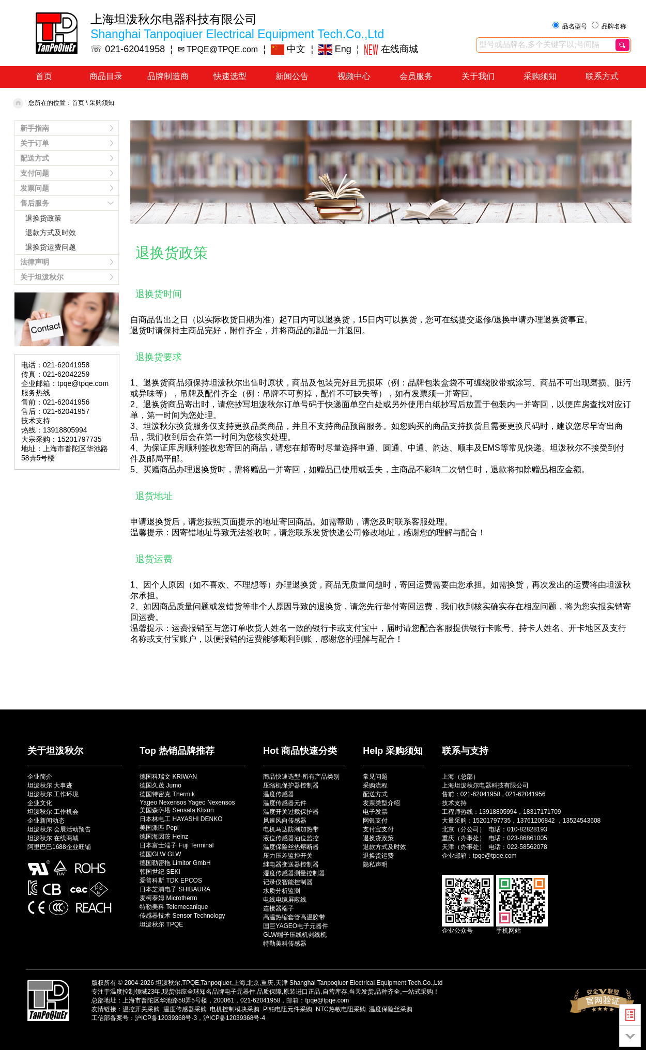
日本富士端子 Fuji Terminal (176, 845)
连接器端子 (278, 908)
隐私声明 (375, 864)
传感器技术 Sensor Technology (182, 915)
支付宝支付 (378, 829)
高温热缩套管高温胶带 (294, 917)
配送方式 (375, 794)
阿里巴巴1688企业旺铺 (59, 847)
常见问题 (375, 776)
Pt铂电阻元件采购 (287, 1009)
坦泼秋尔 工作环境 (53, 794)
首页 (44, 76)
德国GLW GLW (160, 854)
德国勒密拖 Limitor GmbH (175, 863)
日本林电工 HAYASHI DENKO (181, 819)
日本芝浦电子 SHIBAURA (175, 889)
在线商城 (391, 49)
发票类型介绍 (381, 803)
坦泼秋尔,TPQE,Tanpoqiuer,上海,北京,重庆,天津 (221, 982)
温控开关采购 (141, 1009)
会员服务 (416, 76)
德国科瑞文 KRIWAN (168, 776)
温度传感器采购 (185, 1009)
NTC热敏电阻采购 (341, 1009)
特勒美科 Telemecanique (174, 906)
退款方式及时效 (50, 232)
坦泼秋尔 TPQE (161, 924)
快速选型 (230, 76)
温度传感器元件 (284, 803)
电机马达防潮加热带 (291, 829)
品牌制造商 (168, 76)
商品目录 (105, 76)
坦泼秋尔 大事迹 (49, 785)
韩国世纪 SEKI (160, 871)
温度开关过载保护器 (291, 811)
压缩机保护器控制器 (291, 785)
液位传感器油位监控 (291, 838)
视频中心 (354, 76)
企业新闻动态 (46, 820)
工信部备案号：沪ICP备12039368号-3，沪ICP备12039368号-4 (178, 1018)
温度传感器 (278, 794)
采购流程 (375, 785)
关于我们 (478, 76)
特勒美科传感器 (284, 943)
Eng (334, 49)
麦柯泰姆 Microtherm (168, 898)
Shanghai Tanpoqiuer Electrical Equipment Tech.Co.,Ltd (365, 982)
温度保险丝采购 (390, 1009)
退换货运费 (378, 855)
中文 (288, 49)
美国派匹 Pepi (159, 827)
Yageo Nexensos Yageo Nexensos (187, 802)
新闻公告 (292, 76)
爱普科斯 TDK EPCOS (171, 880)
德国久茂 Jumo (160, 785)
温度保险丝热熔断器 (291, 847)
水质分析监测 (281, 890)
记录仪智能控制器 (288, 882)
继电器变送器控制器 (291, 864)
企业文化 (39, 803)
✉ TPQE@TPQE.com (218, 49)
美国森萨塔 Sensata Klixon (176, 810)
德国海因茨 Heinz (164, 836)
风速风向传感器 (284, 820)
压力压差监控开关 (288, 855)
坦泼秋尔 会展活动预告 (59, 829)
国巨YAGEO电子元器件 (295, 926)
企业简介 (39, 776)
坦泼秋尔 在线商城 (53, 838)
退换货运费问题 (50, 247)
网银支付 (375, 820)
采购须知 (540, 76)
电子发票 (375, 811)
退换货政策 (43, 218)
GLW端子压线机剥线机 (294, 934)
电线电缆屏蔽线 (284, 899)
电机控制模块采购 (234, 1009)
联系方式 (602, 76)
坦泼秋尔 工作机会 (53, 811)
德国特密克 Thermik (167, 794)
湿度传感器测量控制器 (294, 873)
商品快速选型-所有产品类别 (301, 776)
